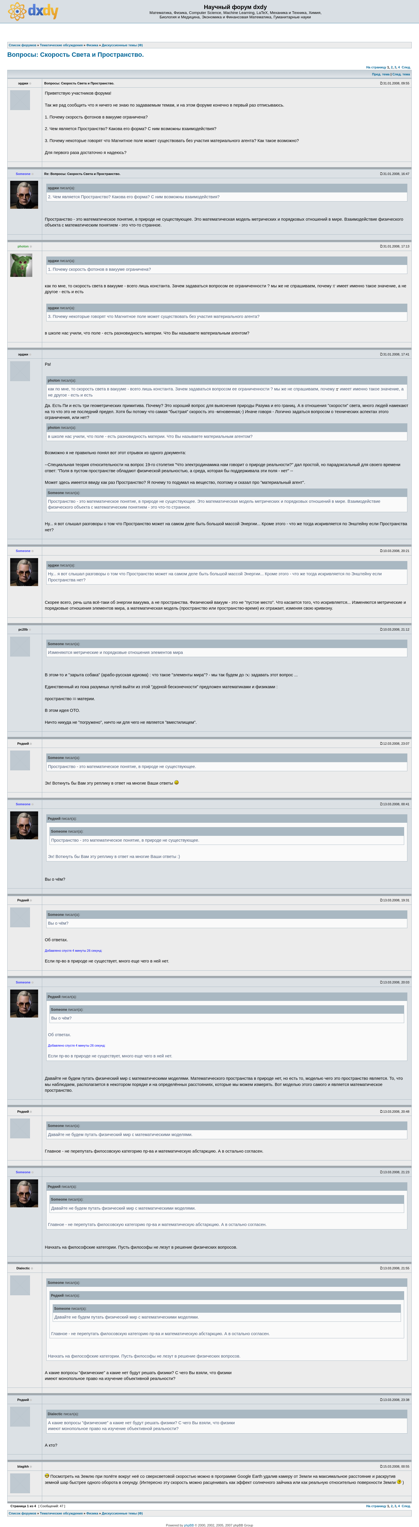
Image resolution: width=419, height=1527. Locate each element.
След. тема (401, 74)
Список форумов (22, 1513)
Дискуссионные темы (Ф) (122, 1513)
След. (406, 67)
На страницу (376, 67)
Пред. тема (381, 74)
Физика (92, 1513)
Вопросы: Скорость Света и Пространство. (75, 54)
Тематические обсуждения (61, 1513)
